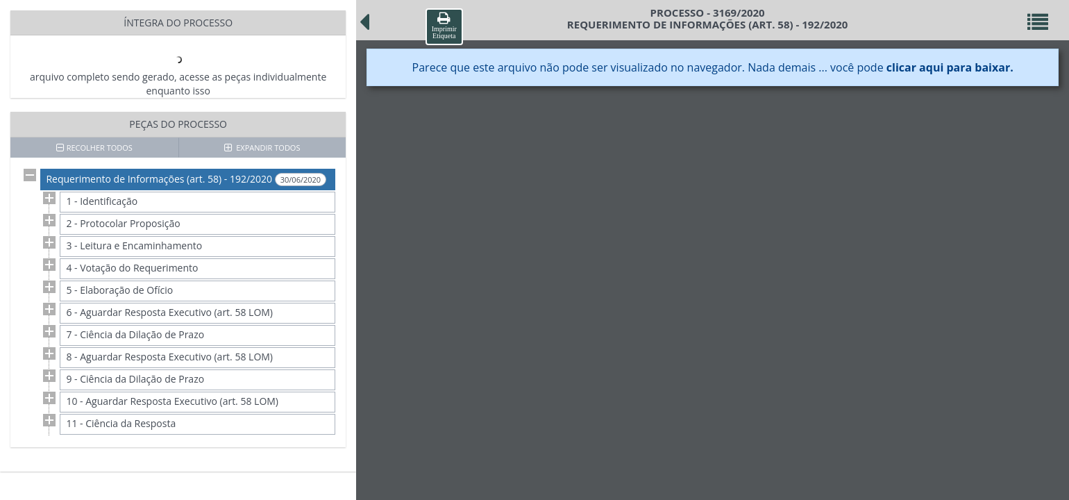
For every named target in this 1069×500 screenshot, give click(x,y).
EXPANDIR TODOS (262, 147)
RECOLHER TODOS (94, 147)
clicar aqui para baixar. (949, 67)
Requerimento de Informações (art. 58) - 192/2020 (186, 179)
